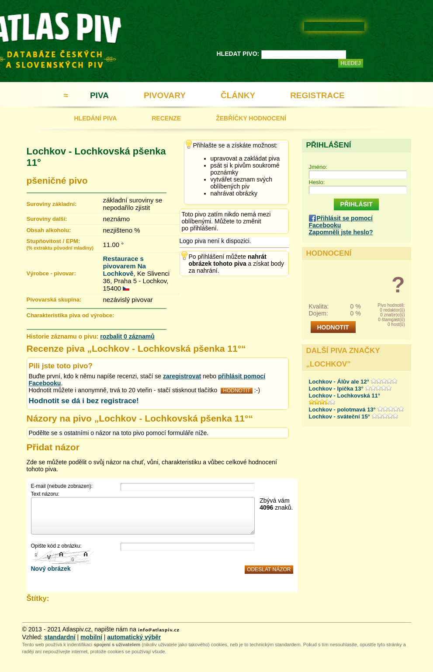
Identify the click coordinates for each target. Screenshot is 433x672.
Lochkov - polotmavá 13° (342, 409)
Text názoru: (45, 494)
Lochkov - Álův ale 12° (339, 381)
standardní (60, 637)
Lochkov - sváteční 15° (339, 416)
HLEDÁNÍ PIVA (95, 118)
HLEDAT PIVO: (238, 53)
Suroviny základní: (52, 204)
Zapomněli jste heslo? (341, 232)
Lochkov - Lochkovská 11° (344, 395)
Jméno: (318, 167)
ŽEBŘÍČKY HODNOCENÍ (251, 118)
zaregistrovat (182, 376)
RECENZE (166, 118)
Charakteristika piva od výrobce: (70, 315)
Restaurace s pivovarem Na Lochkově (124, 266)
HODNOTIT (236, 390)
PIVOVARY (165, 95)
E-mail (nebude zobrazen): (62, 486)
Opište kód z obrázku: (56, 546)
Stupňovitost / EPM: (60, 244)
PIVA (99, 95)
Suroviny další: (47, 219)
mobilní (91, 637)
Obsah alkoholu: (49, 230)
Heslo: (317, 182)
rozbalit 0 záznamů (127, 336)
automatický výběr (134, 637)
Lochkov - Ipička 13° (336, 388)
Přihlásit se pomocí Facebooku (341, 222)
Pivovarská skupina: (54, 299)
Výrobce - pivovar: (51, 273)
